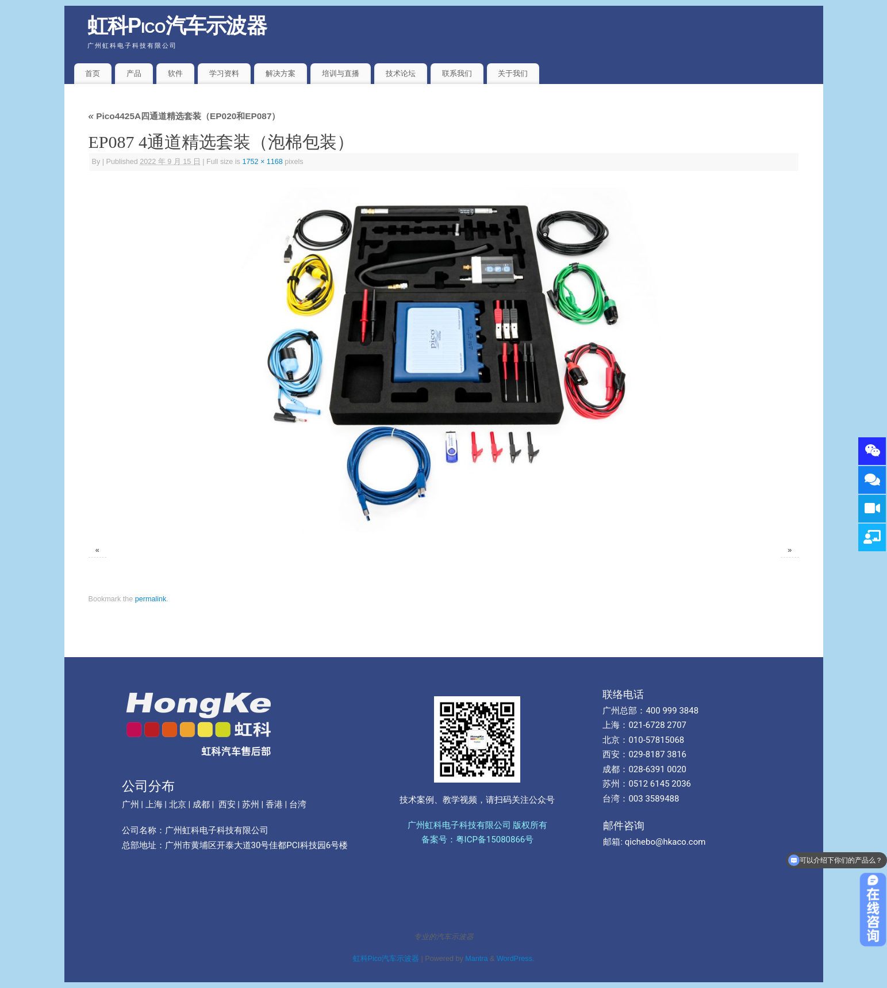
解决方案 (280, 73)
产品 (133, 73)
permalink (151, 599)
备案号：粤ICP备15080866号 (477, 839)
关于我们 (513, 73)
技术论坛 (401, 73)
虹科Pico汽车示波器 (177, 25)
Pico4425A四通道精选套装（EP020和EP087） (185, 116)
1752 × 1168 (262, 162)
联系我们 (457, 73)
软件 (175, 73)
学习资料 (224, 73)
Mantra (476, 959)
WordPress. (516, 959)
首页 (92, 73)
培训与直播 (340, 73)
